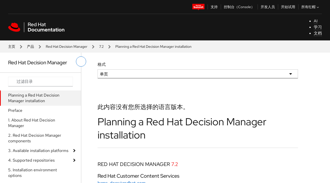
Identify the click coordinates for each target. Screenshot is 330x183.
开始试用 (288, 7)
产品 (30, 46)
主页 (11, 46)
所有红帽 (310, 7)
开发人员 (268, 7)
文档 (318, 33)
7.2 (101, 46)
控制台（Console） (239, 7)
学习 (318, 27)
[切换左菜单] (81, 61)
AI (316, 21)
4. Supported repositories (31, 160)
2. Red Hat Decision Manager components (34, 138)
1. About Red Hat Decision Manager (31, 122)
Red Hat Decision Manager (66, 46)
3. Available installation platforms (38, 150)
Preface (15, 110)
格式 (102, 64)
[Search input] (40, 81)
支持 (214, 7)
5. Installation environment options (32, 172)
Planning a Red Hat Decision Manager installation (33, 98)
